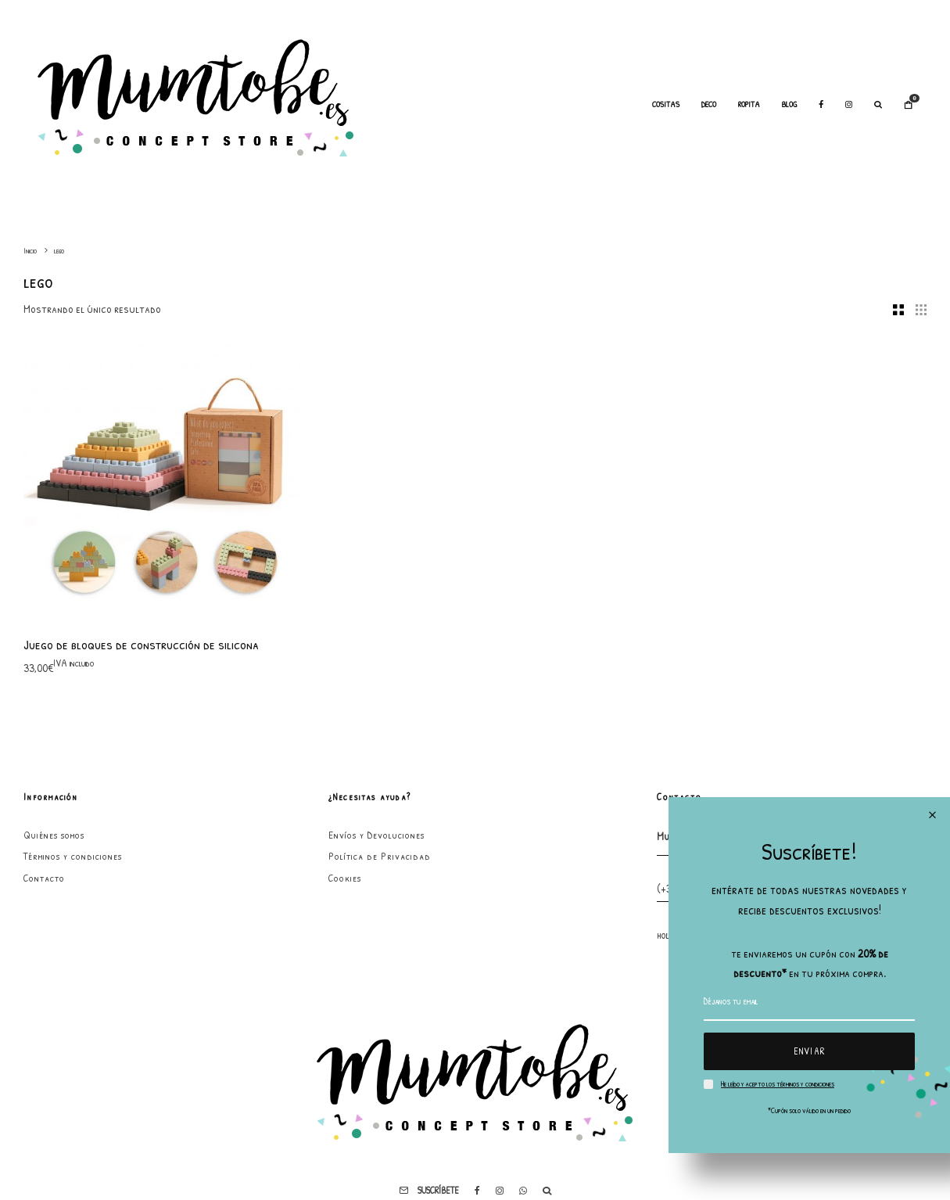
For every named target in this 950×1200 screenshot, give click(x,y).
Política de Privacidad (379, 856)
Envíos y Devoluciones (376, 835)
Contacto (44, 878)
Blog (789, 104)
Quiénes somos (53, 835)
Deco (708, 104)
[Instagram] (849, 105)
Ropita (749, 104)
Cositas (665, 104)
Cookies (344, 878)
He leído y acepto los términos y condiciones (777, 1084)
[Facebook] (821, 105)
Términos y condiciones (72, 856)
